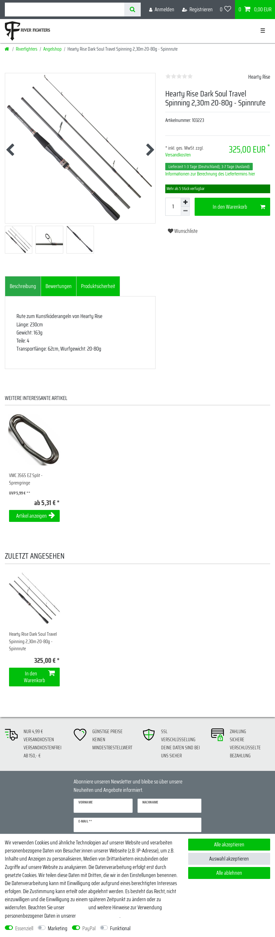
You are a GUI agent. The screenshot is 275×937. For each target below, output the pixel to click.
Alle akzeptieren (229, 844)
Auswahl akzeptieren (229, 858)
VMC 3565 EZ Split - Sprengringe (26, 479)
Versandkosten (178, 155)
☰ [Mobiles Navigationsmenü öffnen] (262, 30)
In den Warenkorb (239, 207)
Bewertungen (59, 286)
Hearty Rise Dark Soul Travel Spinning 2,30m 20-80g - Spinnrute (33, 642)
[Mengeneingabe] (173, 207)
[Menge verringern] (185, 211)
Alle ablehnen (229, 873)
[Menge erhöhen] (185, 202)
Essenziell (24, 928)
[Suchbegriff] (64, 9)
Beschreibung (23, 286)
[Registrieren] (197, 9)
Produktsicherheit (98, 286)
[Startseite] (7, 49)
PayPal (89, 928)
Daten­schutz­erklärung (98, 916)
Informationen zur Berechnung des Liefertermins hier (210, 174)
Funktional (120, 928)
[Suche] (132, 9)
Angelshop (52, 49)
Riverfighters (26, 49)
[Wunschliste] (225, 9)
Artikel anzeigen (35, 516)
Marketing (57, 928)
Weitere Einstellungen (157, 928)
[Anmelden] (162, 9)
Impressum (76, 907)
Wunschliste (183, 231)
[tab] (23, 286)
